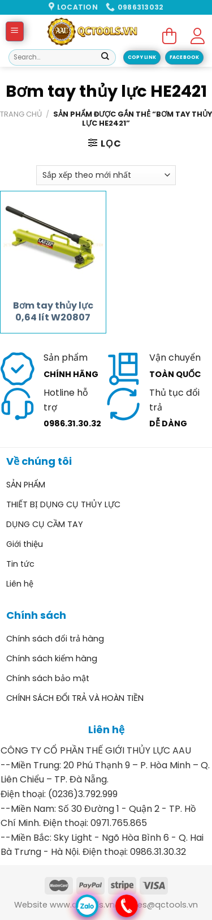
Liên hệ (19, 583)
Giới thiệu (24, 544)
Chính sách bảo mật (47, 678)
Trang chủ (21, 114)
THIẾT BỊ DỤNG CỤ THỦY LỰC (63, 504)
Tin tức (20, 564)
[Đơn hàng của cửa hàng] (106, 175)
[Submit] (105, 58)
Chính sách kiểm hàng (51, 658)
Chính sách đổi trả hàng (55, 638)
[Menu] (15, 31)
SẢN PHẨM (25, 484)
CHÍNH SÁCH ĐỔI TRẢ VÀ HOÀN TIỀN (75, 698)
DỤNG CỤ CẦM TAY (44, 524)
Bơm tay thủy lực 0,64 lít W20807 (53, 312)
